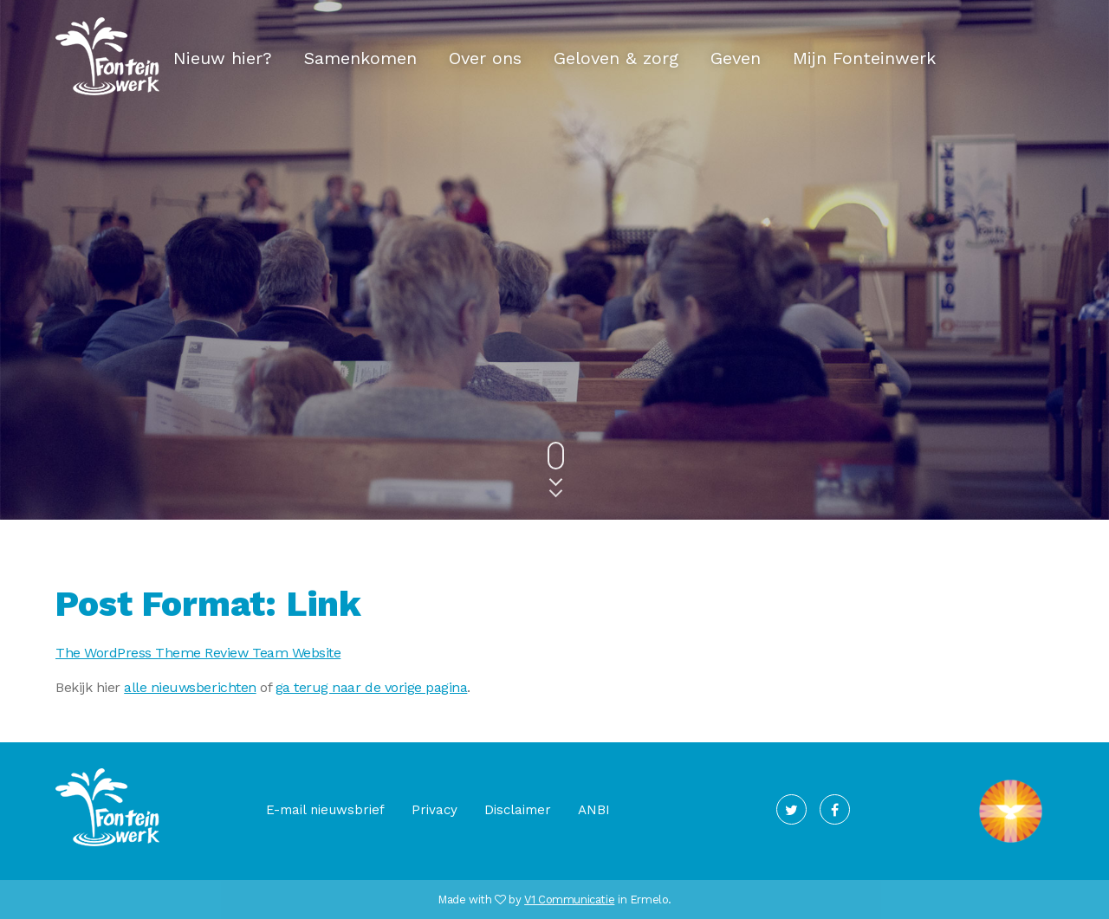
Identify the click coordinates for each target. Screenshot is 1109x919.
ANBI (594, 810)
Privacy (434, 810)
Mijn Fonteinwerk (864, 58)
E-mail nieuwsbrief (325, 810)
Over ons (485, 58)
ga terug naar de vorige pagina (372, 687)
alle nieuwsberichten (190, 687)
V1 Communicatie (569, 899)
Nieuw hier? (222, 58)
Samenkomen (360, 58)
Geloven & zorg (616, 58)
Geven (735, 58)
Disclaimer (517, 810)
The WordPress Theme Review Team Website (197, 652)
